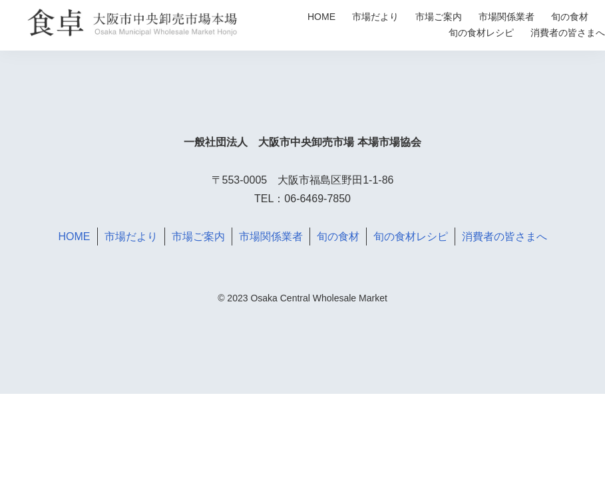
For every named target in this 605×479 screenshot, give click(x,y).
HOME (321, 16)
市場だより (375, 16)
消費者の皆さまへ (567, 32)
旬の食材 (569, 16)
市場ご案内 (438, 16)
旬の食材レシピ (481, 32)
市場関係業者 (506, 16)
